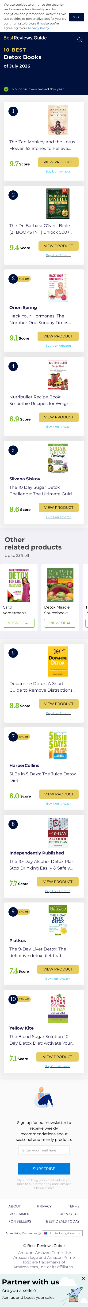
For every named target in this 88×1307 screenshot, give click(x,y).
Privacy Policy (38, 28)
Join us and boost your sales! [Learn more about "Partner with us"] (28, 1297)
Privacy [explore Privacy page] (44, 1206)
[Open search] (79, 39)
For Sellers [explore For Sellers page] (19, 1221)
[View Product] (44, 141)
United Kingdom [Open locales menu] (62, 1233)
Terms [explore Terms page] (74, 1206)
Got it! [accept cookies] (76, 17)
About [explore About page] (14, 1206)
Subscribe (44, 1169)
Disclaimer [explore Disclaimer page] (18, 1214)
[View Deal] (19, 597)
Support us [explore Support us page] (68, 1214)
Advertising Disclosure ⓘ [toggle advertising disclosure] (23, 1233)
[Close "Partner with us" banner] (83, 1278)
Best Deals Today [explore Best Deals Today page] (63, 1221)
